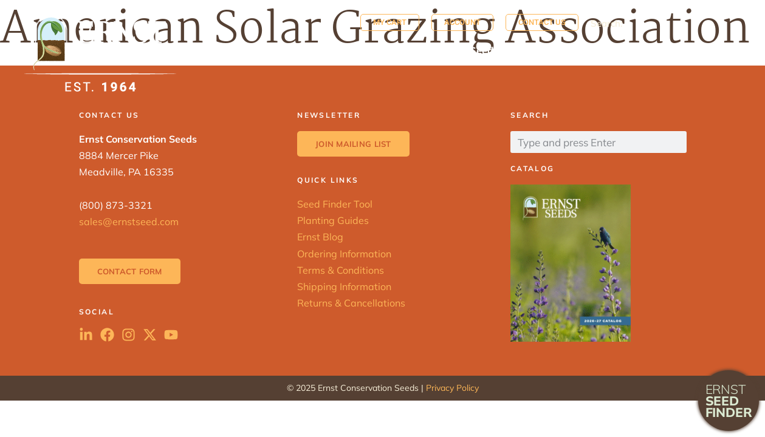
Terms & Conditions (340, 270)
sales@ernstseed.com (129, 221)
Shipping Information (344, 286)
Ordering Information (344, 254)
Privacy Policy (452, 387)
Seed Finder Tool (334, 204)
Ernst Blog (320, 237)
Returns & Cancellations (351, 303)
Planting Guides (333, 220)
